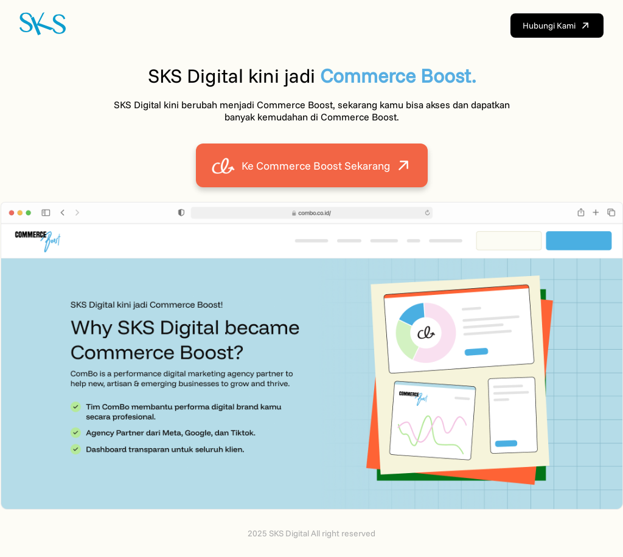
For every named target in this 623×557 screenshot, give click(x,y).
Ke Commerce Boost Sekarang (312, 165)
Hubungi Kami (557, 25)
